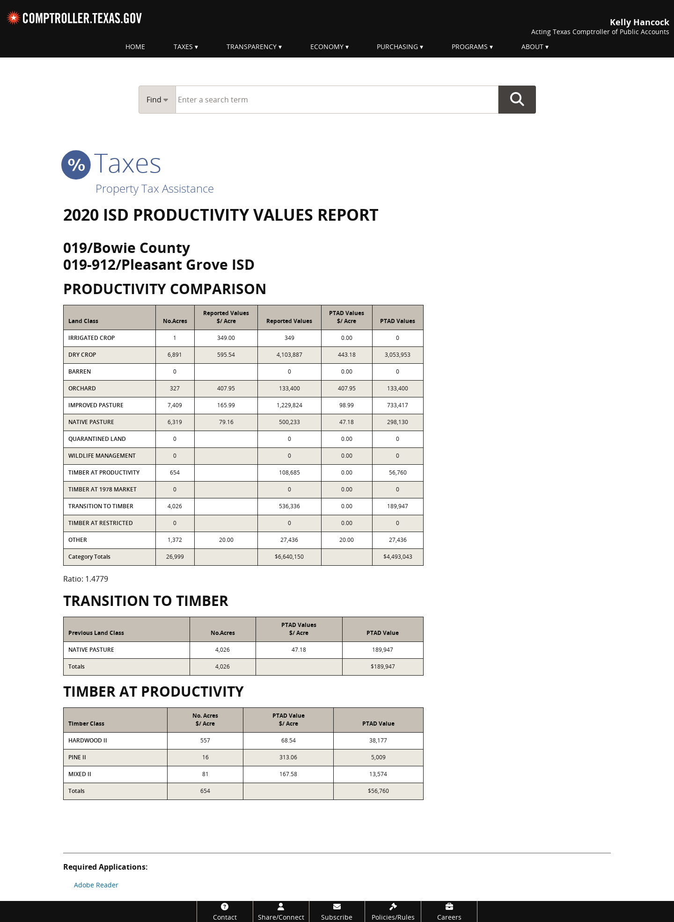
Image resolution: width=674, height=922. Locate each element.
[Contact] (225, 911)
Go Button (517, 100)
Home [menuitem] (135, 46)
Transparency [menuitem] (252, 46)
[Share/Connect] (281, 911)
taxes (112, 162)
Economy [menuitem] (327, 46)
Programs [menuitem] (470, 46)
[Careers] (449, 911)
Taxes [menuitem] (183, 46)
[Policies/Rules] (393, 911)
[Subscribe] (337, 911)
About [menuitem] (532, 46)
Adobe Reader (96, 884)
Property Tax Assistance (154, 188)
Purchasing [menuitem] (397, 46)
